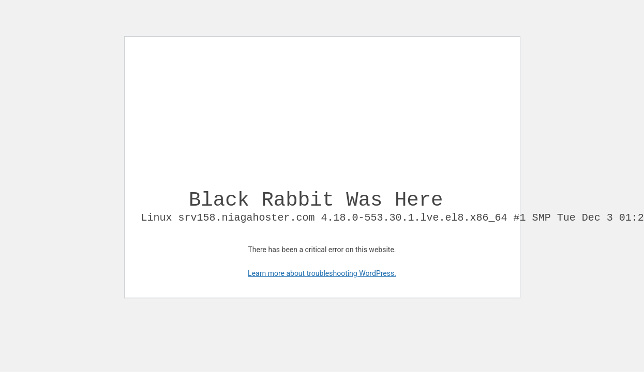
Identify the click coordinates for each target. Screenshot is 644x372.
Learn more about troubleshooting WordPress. (322, 281)
